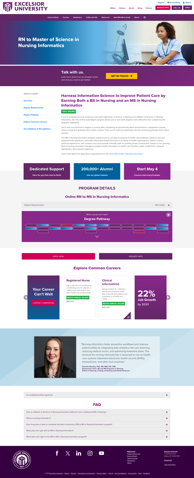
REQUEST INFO (136, 256)
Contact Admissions (43, 302)
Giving (140, 8)
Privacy (66, 473)
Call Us (177, 8)
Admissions (77, 17)
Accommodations (120, 473)
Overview (28, 100)
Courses (66, 17)
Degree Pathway (31, 114)
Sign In (187, 2)
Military (113, 8)
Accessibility (173, 2)
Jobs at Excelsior (170, 464)
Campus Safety (102, 473)
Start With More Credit (122, 17)
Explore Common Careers (35, 121)
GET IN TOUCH (121, 76)
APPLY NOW (58, 256)
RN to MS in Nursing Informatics (129, 153)
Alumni (131, 8)
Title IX (110, 473)
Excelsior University (171, 451)
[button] (26, 297)
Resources (105, 17)
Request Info (163, 7)
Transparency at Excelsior (86, 473)
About (136, 17)
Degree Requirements (33, 107)
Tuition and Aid (91, 17)
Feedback (146, 473)
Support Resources (133, 454)
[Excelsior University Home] (25, 6)
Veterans (122, 8)
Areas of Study (53, 17)
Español (161, 2)
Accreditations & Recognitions (37, 128)
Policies (73, 473)
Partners (149, 8)
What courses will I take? (97, 226)
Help (140, 473)
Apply (187, 7)
